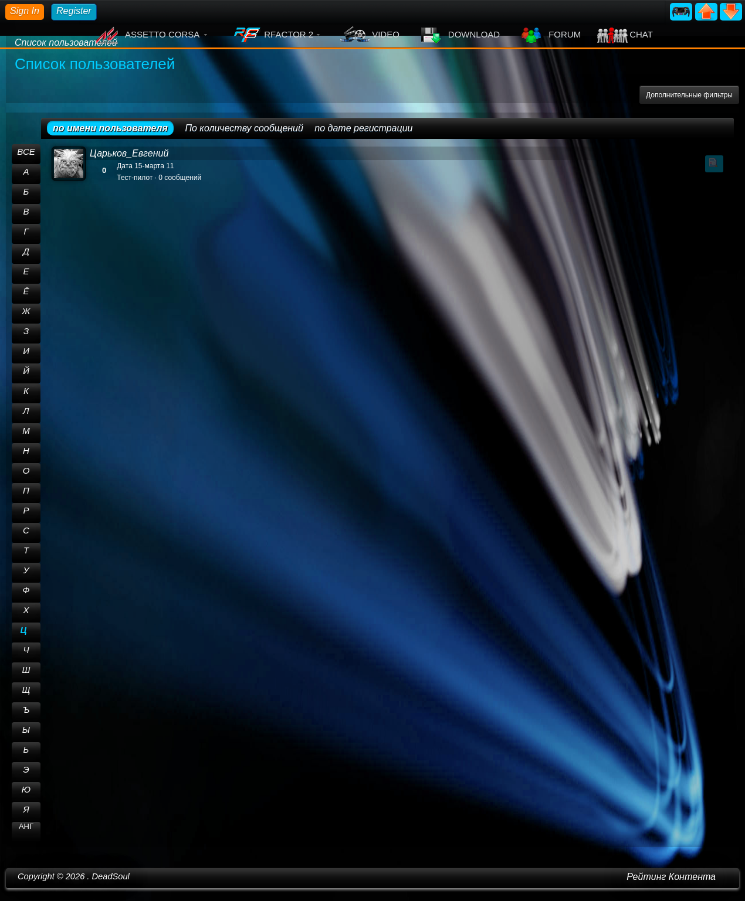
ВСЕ (26, 152)
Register (74, 11)
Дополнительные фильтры (689, 95)
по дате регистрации (363, 128)
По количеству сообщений (244, 128)
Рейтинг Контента (671, 877)
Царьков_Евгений (129, 153)
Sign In (24, 11)
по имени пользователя (110, 128)
